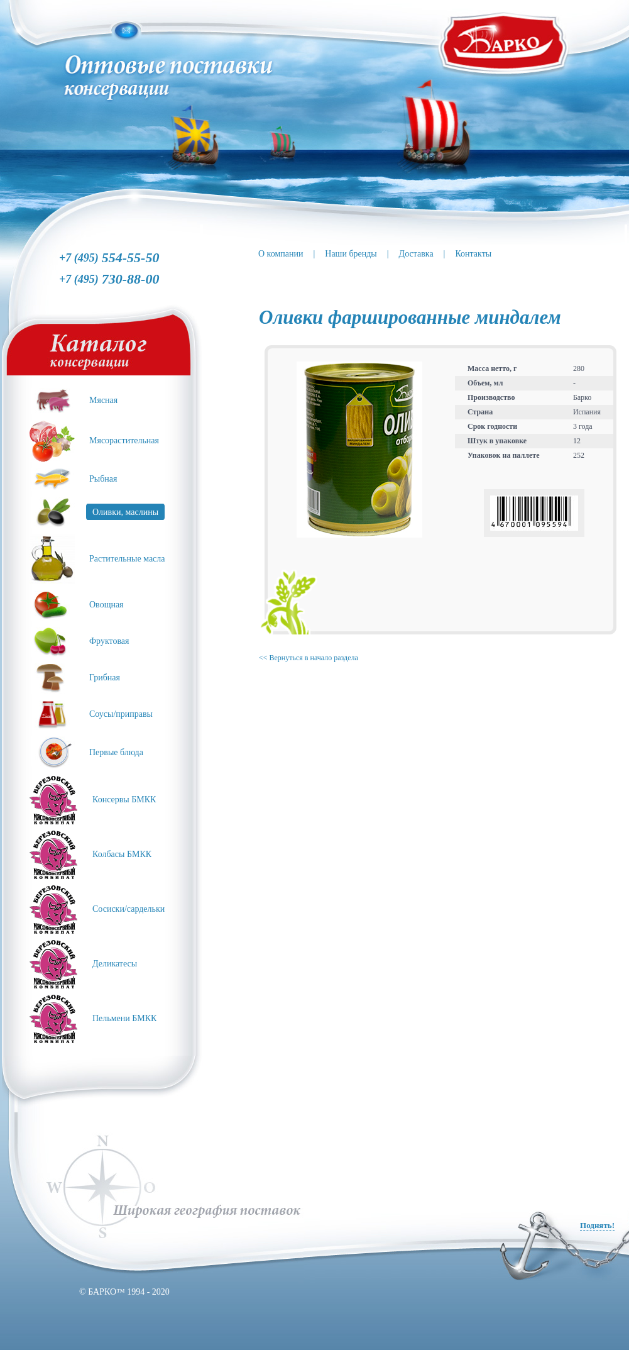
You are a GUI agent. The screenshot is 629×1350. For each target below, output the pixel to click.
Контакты (473, 253)
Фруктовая (109, 641)
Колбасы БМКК (121, 854)
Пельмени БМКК (124, 1018)
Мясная (103, 400)
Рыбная (103, 479)
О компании (280, 253)
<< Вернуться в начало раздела (308, 657)
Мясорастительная (124, 440)
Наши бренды (350, 253)
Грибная (104, 677)
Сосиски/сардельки (128, 909)
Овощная (106, 604)
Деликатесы (114, 963)
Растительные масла (127, 558)
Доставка (416, 253)
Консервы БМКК (124, 799)
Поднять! (597, 1225)
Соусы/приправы (121, 714)
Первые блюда (116, 752)
